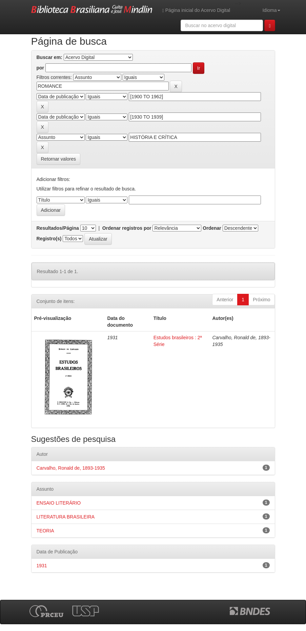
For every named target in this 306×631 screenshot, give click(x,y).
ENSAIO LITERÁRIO (59, 503)
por (40, 67)
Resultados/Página (58, 228)
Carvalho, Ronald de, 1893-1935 (71, 468)
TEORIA (45, 530)
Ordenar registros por (126, 228)
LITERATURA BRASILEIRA (66, 517)
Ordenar (212, 228)
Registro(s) (49, 238)
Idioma (271, 10)
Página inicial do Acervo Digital (196, 10)
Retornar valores (58, 159)
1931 (42, 565)
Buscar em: (49, 57)
